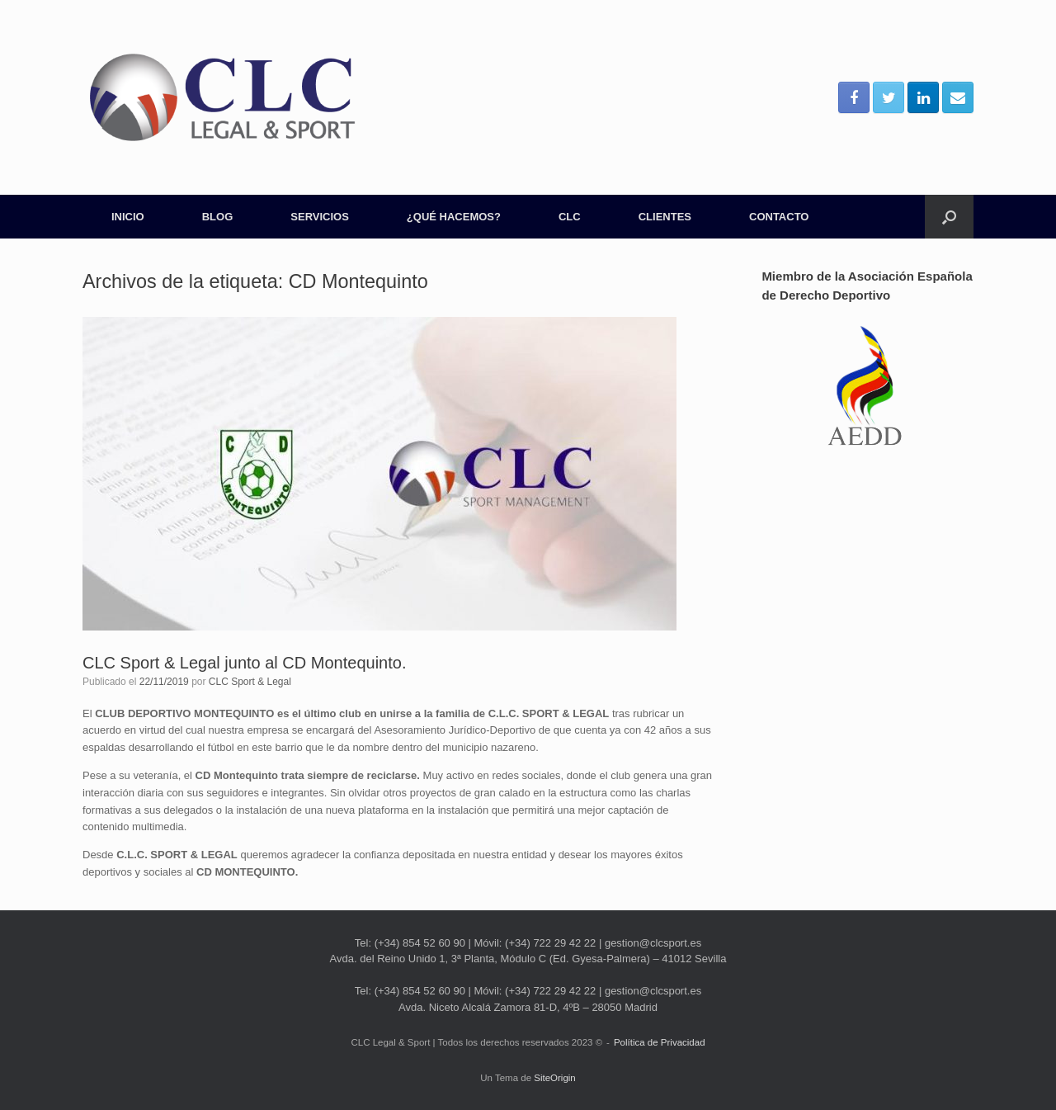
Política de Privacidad (659, 1042)
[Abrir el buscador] (949, 217)
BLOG (217, 216)
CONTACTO (778, 216)
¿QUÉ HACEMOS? (454, 216)
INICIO (127, 216)
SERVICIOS (319, 216)
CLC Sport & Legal (250, 681)
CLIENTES (665, 216)
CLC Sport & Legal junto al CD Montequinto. (244, 663)
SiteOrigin (555, 1078)
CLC (570, 216)
